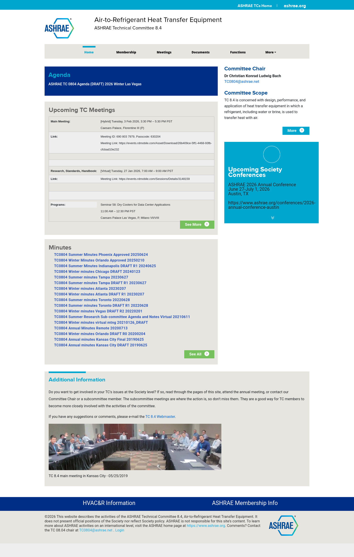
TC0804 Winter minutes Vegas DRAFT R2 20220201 (98, 311)
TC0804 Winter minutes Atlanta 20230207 (90, 288)
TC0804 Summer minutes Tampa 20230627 (91, 277)
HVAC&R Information (109, 503)
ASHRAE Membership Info (245, 503)
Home (89, 52)
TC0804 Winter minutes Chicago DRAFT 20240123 (97, 271)
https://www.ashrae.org (206, 526)
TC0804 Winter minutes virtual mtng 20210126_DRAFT (101, 322)
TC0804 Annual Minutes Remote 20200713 (91, 328)
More (269, 52)
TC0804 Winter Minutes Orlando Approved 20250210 (99, 260)
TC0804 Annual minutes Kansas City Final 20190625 (99, 339)
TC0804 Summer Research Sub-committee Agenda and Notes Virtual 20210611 (122, 317)
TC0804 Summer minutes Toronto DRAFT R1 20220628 (101, 305)
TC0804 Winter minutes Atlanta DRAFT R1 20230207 (99, 294)
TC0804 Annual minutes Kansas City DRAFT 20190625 (100, 345)
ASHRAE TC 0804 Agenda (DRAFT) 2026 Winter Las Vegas (94, 84)
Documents (201, 52)
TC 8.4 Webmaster (160, 416)
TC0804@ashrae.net (241, 81)
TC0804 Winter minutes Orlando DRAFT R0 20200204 (99, 334)
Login (119, 530)
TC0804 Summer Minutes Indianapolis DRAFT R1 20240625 (105, 266)
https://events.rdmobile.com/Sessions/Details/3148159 (154, 179)
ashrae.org (295, 5)
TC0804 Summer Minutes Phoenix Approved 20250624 (101, 254)
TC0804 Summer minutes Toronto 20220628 (92, 300)
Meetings (164, 52)
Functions (238, 52)
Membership (126, 52)
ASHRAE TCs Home (255, 6)
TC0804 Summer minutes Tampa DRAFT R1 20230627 (100, 283)
